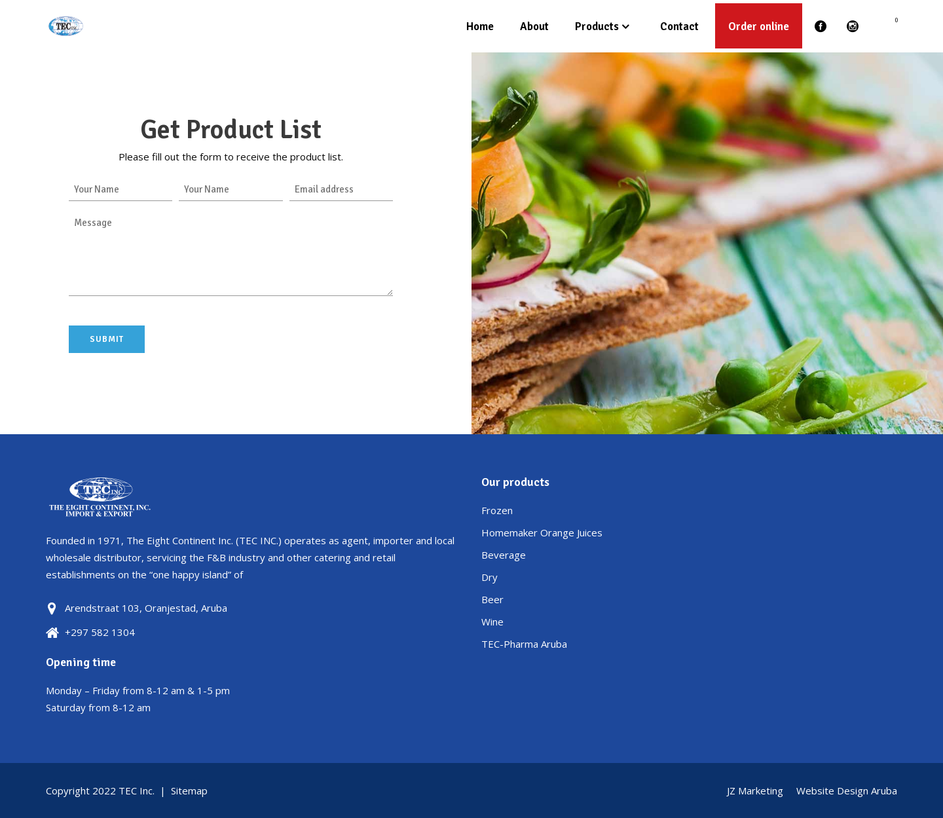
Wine (492, 621)
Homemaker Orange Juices (541, 532)
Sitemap (189, 790)
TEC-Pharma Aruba (524, 643)
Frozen (497, 510)
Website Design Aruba (846, 790)
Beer (492, 599)
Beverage (503, 554)
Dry (489, 577)
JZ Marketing (755, 790)
